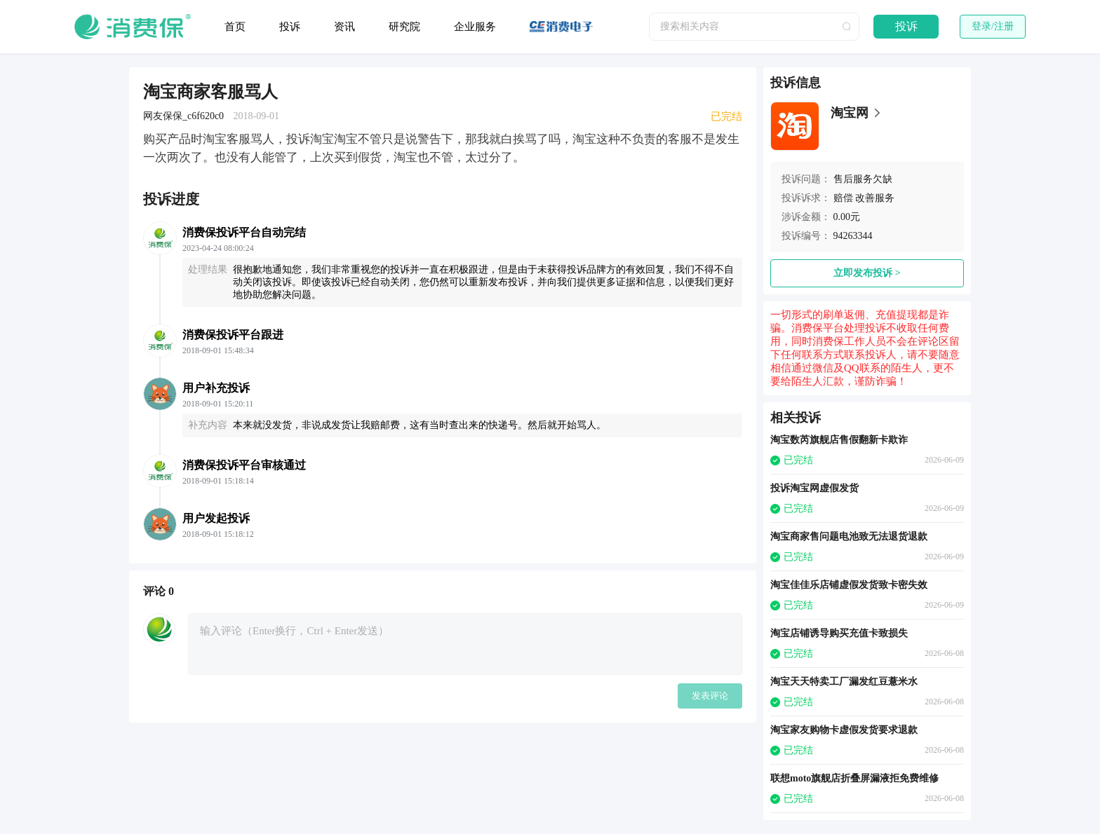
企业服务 (475, 26)
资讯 (344, 26)
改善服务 (874, 198)
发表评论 (710, 695)
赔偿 (843, 198)
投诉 (289, 26)
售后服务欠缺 (862, 179)
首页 (235, 26)
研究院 (404, 26)
